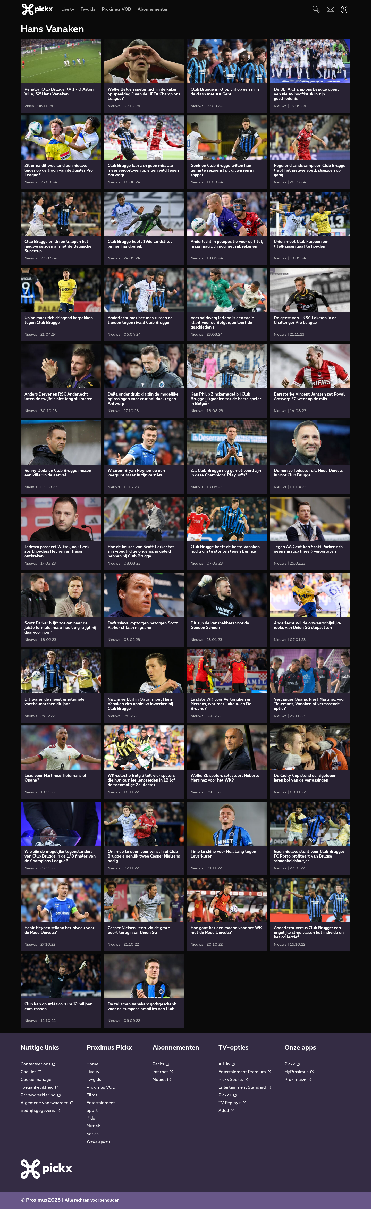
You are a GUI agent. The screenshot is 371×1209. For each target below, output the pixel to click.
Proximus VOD (101, 1087)
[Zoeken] (316, 9)
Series (93, 1134)
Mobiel (162, 1080)
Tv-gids (94, 1080)
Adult (226, 1111)
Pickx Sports (233, 1080)
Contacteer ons (38, 1064)
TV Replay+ (232, 1103)
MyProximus (299, 1072)
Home (92, 1064)
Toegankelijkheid (39, 1087)
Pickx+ (227, 1095)
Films (92, 1095)
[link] (61, 76)
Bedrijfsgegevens (40, 1111)
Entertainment (101, 1103)
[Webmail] (330, 9)
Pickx (292, 1064)
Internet (163, 1072)
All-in (226, 1064)
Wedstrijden (98, 1141)
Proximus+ (297, 1080)
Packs (161, 1064)
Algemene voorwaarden (47, 1103)
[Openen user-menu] (345, 9)
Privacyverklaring (41, 1095)
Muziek (93, 1126)
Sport (92, 1111)
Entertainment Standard (244, 1087)
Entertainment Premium (244, 1072)
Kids (91, 1118)
